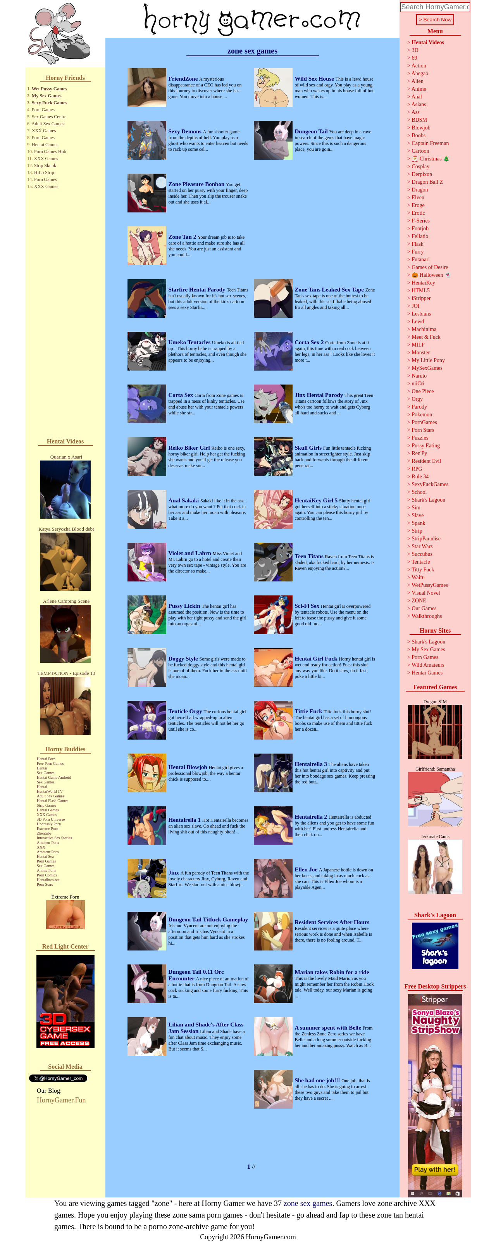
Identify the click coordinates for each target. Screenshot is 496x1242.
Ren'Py (419, 453)
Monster (421, 352)
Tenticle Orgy (186, 711)
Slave (418, 515)
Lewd (418, 321)
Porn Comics (47, 875)
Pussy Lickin (185, 606)
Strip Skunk (45, 165)
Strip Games (46, 805)
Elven (418, 197)
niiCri (418, 383)
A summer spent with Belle (329, 1028)
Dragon (420, 190)
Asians (419, 104)
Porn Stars (45, 884)
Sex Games (45, 773)
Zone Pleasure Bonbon (197, 184)
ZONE (419, 601)
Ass (416, 112)
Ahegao (420, 73)
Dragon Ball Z (427, 182)
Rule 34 (420, 477)
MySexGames (427, 368)
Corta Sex (182, 395)
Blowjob (421, 128)
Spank (418, 523)
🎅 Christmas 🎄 (431, 159)
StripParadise (426, 539)
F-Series (421, 221)
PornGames (424, 422)
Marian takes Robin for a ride (332, 972)
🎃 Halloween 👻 (431, 275)
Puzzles (420, 438)
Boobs (418, 135)
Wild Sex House (315, 79)
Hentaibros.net (48, 880)
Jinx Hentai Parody (319, 395)
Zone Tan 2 (183, 237)
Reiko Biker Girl (190, 448)
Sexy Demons (186, 131)
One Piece (423, 391)
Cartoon (420, 151)
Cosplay (420, 166)
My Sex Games (47, 95)
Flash (417, 244)
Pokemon (422, 414)
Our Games (424, 608)
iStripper (421, 298)
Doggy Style (184, 659)
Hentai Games (48, 810)
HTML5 (421, 290)
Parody (419, 407)
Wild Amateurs (428, 665)
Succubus (422, 554)
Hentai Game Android (54, 777)
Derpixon (422, 174)
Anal (417, 97)
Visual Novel (426, 593)
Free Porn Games (50, 763)
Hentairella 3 (312, 764)
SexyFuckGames (430, 484)
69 (414, 58)
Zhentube (44, 833)
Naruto (419, 376)
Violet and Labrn (191, 553)
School (419, 492)
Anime (419, 89)
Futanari (421, 259)
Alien (418, 81)
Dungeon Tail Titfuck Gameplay (208, 919)
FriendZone (184, 79)
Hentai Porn (46, 759)
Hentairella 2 (312, 817)
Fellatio (420, 236)
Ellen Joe (307, 869)
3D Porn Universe (51, 819)
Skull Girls (309, 448)
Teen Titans (310, 556)
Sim (416, 508)
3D (415, 50)
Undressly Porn (49, 824)
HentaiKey (423, 283)
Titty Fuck (423, 570)
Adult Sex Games (47, 123)
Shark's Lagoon (428, 500)
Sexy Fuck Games (49, 102)
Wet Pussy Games (49, 88)
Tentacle (421, 562)
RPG (417, 469)
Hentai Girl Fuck (317, 659)
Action (419, 66)
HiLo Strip (44, 172)
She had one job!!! (318, 1080)
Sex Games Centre (49, 116)
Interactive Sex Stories (54, 838)
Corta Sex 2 (310, 342)
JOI (415, 306)
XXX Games (44, 130)
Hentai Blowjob (189, 767)
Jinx (175, 872)
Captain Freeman (430, 143)
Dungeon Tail (312, 131)
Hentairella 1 (185, 820)
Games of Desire (430, 267)
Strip (417, 531)
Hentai (42, 768)
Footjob (420, 228)
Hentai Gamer (45, 144)
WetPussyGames (430, 585)
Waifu (418, 577)
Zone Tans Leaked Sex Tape (330, 289)
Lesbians (421, 314)
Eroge (418, 205)
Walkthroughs (427, 616)
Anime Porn (46, 870)
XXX (41, 847)
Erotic (418, 213)
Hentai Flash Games (52, 801)
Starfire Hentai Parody (198, 289)
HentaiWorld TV (50, 791)
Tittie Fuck (309, 711)
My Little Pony (428, 360)
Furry (418, 252)
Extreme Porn (47, 828)
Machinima (424, 329)
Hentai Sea (45, 856)
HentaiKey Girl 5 (317, 500)
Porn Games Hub (50, 151)
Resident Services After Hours (332, 922)
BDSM (419, 120)
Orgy (417, 399)
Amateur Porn (48, 842)
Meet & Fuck (426, 337)
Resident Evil (426, 461)
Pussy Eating (426, 445)
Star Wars (422, 546)
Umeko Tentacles (190, 342)
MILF (418, 345)
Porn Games (43, 109)
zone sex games (308, 1203)
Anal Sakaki (185, 500)
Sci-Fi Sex (308, 606)
